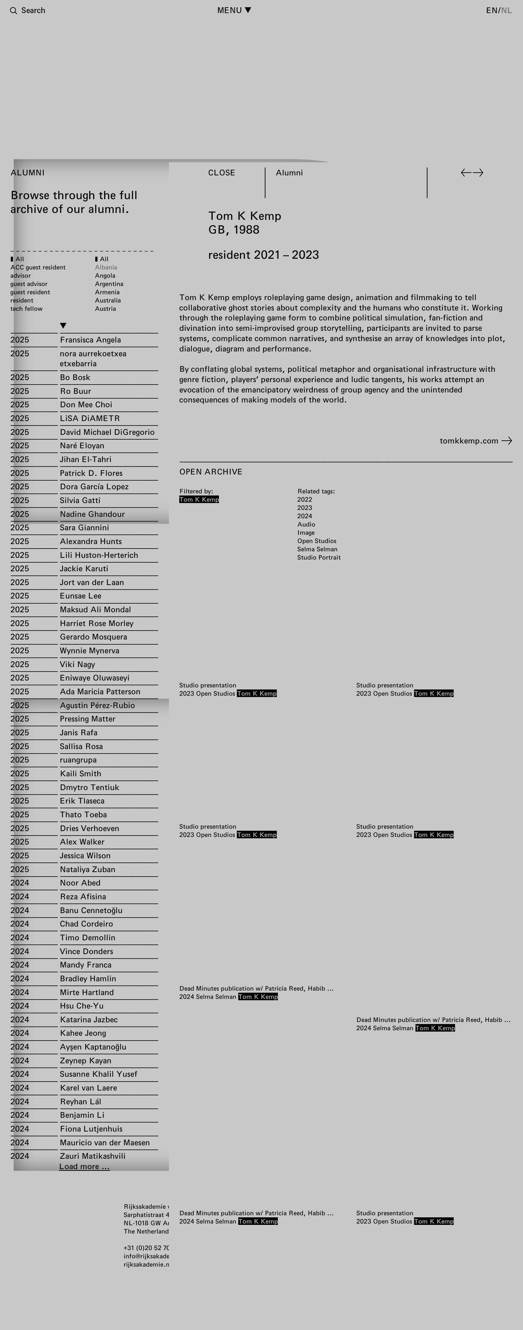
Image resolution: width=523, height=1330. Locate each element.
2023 (186, 693)
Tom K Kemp (256, 693)
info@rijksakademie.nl (156, 1256)
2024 (186, 996)
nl (507, 10)
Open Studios (215, 693)
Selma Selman (216, 996)
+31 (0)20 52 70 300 (153, 1247)
